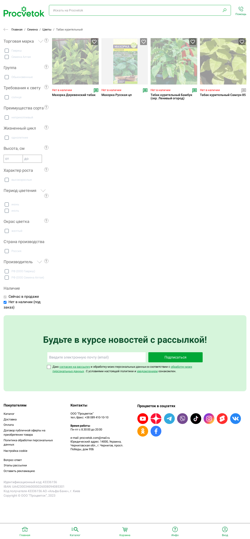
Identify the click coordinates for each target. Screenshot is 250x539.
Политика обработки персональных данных (28, 442)
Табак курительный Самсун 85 (223, 95)
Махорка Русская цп (116, 95)
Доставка (10, 419)
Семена (32, 29)
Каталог (9, 413)
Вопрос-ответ (13, 460)
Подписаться (175, 357)
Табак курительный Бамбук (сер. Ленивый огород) (171, 96)
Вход (225, 535)
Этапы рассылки (15, 465)
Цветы (46, 29)
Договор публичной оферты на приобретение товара (24, 433)
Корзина (124, 535)
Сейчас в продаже (24, 296)
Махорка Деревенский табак (74, 95)
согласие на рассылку (74, 366)
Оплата (9, 424)
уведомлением (147, 371)
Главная (16, 29)
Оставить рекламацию (19, 471)
